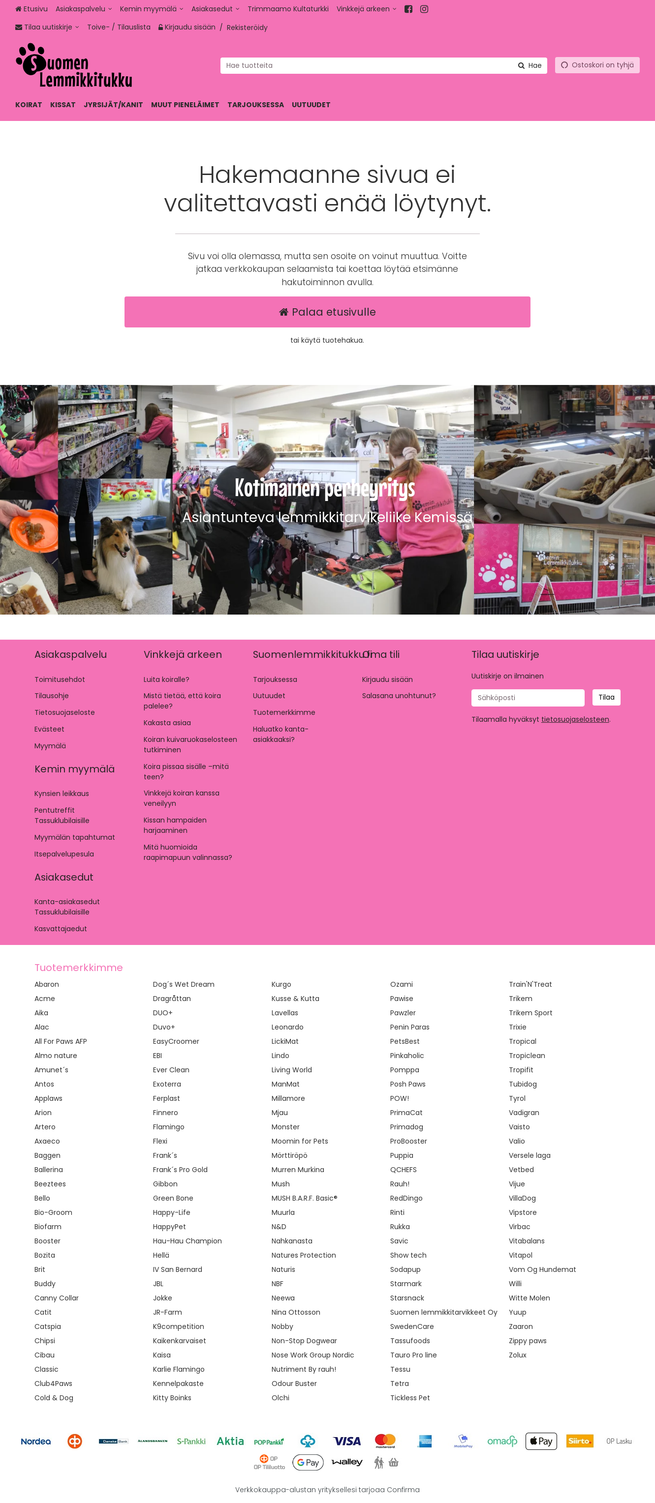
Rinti (397, 1212)
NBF (277, 1284)
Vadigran (524, 1113)
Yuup (518, 1312)
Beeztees (50, 1184)
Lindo (280, 1056)
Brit (39, 1269)
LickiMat (285, 1041)
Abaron (46, 984)
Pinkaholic (407, 1056)
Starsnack (407, 1298)
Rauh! (399, 1184)
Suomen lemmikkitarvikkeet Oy (444, 1312)
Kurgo (281, 984)
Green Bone (173, 1198)
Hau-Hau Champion (187, 1241)
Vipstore (523, 1212)
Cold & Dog (53, 1398)
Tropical (522, 1041)
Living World (292, 1070)
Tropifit (521, 1070)
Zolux (518, 1355)
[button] (575, 719)
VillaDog (522, 1198)
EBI (157, 1056)
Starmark (406, 1284)
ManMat (286, 1084)
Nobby (282, 1326)
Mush (281, 1184)
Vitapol (520, 1255)
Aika (41, 1013)
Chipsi (44, 1341)
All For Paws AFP (60, 1041)
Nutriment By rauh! (304, 1369)
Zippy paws (528, 1341)
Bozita (44, 1255)
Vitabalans (527, 1241)
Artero (45, 1127)
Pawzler (403, 1013)
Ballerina (48, 1170)
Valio (517, 1141)
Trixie (518, 1027)
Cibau (44, 1355)
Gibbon (165, 1184)
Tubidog (523, 1084)
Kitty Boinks (172, 1398)
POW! (399, 1098)
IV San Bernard (177, 1269)
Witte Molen (529, 1298)
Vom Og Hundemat (542, 1269)
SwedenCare (412, 1326)
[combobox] (384, 65)
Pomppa (404, 1070)
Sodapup (405, 1269)
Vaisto (519, 1127)
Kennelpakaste (178, 1383)
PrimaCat (406, 1113)
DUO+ (163, 1013)
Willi (515, 1284)
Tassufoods (410, 1341)
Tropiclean (527, 1056)
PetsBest (405, 1041)
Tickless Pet (410, 1398)
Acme (44, 998)
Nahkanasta (292, 1241)
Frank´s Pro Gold (180, 1170)
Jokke (162, 1298)
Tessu (400, 1369)
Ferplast (166, 1098)
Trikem (520, 998)
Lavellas (285, 1013)
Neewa (283, 1298)
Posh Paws (408, 1084)
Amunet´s (51, 1070)
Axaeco (47, 1141)
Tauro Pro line (413, 1355)
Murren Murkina (298, 1170)
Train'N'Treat (530, 984)
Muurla (283, 1212)
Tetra (399, 1383)
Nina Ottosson (296, 1312)
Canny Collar (56, 1298)
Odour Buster (294, 1383)
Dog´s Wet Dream (184, 984)
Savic (399, 1241)
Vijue (517, 1184)
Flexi (160, 1141)
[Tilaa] (607, 697)
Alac (41, 1027)
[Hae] (530, 65)
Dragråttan (172, 998)
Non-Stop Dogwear (304, 1341)
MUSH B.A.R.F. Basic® (305, 1198)
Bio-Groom (53, 1212)
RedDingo (406, 1198)
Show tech (408, 1255)
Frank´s (165, 1155)
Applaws (48, 1098)
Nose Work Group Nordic (313, 1355)
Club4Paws (53, 1383)
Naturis (283, 1269)
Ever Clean (171, 1070)
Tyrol (517, 1098)
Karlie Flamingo (179, 1369)
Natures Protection (304, 1255)
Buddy (45, 1284)
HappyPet (169, 1227)
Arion (43, 1113)
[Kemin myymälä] (151, 9)
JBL (158, 1284)
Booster (47, 1241)
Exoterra (167, 1084)
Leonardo (288, 1027)
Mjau (280, 1113)
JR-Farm (167, 1312)
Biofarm (48, 1227)
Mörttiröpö (290, 1155)
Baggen (47, 1155)
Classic (46, 1369)
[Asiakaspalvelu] (84, 9)
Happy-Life (171, 1212)
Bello (42, 1198)
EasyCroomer (176, 1041)
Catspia (47, 1326)
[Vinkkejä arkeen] (367, 9)
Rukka (400, 1227)
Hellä (161, 1255)
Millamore (288, 1098)
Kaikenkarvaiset (179, 1341)
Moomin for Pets (300, 1141)
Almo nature (55, 1056)
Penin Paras (410, 1027)
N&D (279, 1227)
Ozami (401, 984)
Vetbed (521, 1170)
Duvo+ (164, 1027)
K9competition (178, 1326)
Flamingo (169, 1127)
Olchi (280, 1398)
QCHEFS (403, 1170)
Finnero (165, 1113)
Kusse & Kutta (295, 998)
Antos (44, 1084)
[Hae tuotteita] (384, 65)
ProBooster (408, 1141)
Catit (43, 1312)
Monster (286, 1127)
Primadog (406, 1127)
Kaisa (162, 1355)
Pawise (401, 998)
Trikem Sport (531, 1013)
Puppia (401, 1155)
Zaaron (521, 1326)
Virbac (519, 1227)
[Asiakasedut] (215, 9)
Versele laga (530, 1155)
